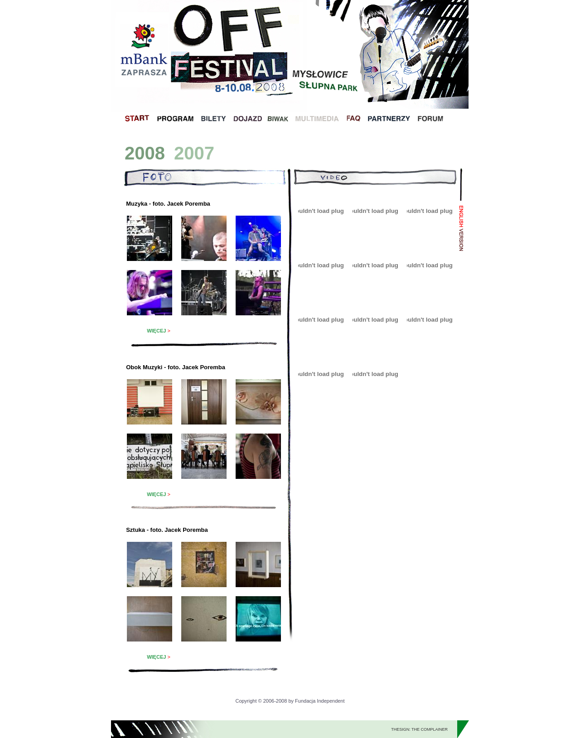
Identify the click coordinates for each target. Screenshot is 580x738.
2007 (194, 153)
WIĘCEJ (156, 330)
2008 (145, 153)
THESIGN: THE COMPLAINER (419, 729)
